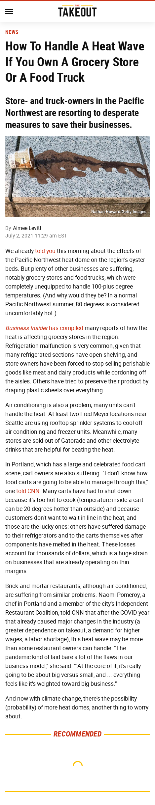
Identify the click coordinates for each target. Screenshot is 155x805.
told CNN (28, 491)
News (11, 32)
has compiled (44, 328)
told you (45, 251)
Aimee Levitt (27, 228)
